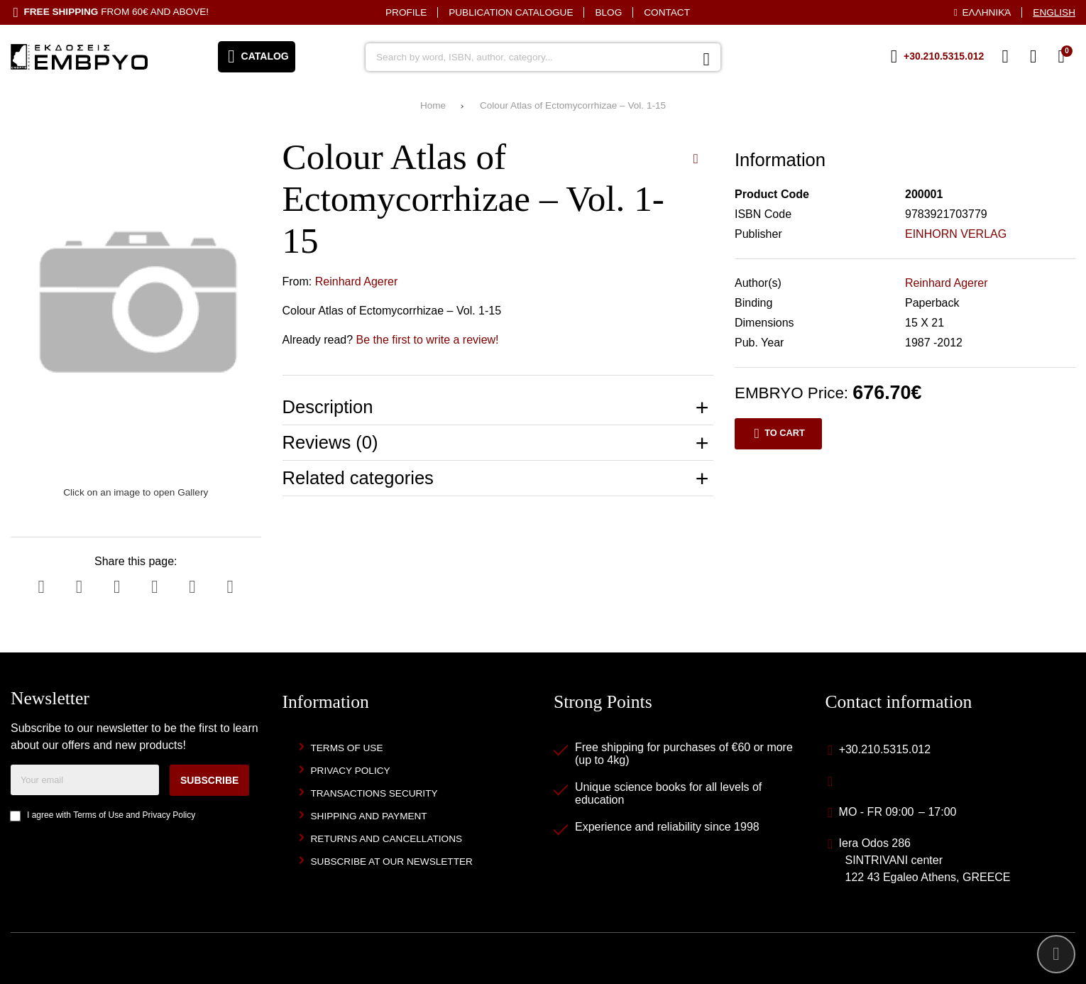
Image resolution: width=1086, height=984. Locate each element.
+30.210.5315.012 (885, 749)
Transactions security (374, 793)
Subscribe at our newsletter (392, 861)
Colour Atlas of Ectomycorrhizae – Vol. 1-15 (573, 105)
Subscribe (209, 780)
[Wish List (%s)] (1005, 57)
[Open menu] (256, 56)
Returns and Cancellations (387, 838)
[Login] (1033, 57)
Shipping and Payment (369, 816)
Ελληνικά (986, 12)
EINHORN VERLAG (956, 234)
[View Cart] (1061, 57)
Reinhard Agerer (356, 281)
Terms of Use (98, 815)
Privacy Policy (169, 815)
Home (433, 105)
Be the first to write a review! (427, 340)
